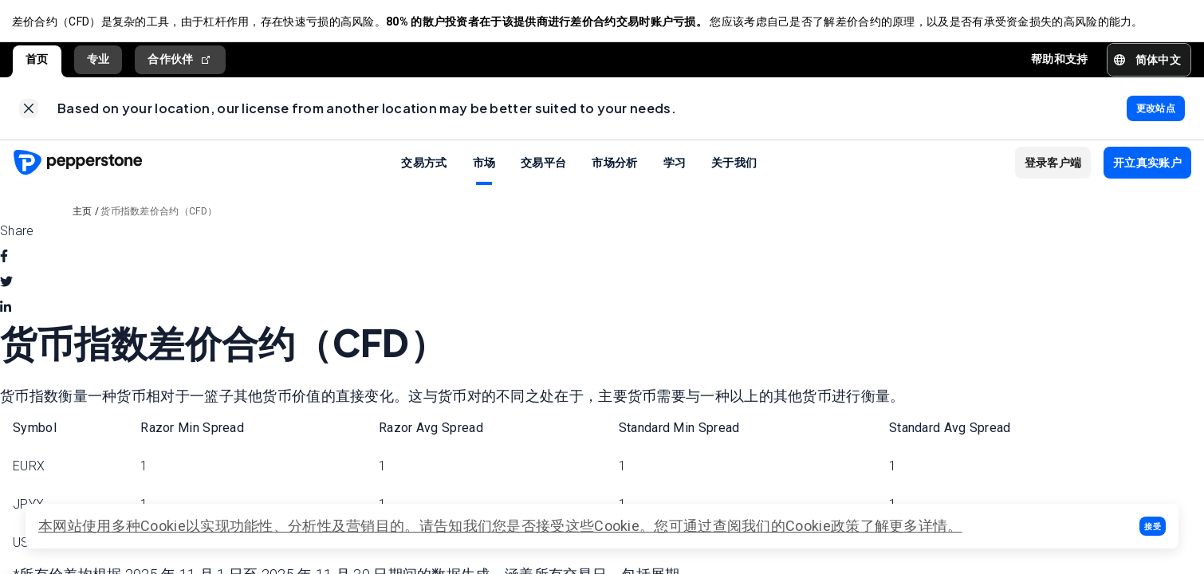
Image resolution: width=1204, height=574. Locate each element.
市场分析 (614, 166)
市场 (484, 166)
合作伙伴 (180, 62)
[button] (1152, 526)
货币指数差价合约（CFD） (158, 215)
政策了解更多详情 (889, 525)
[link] (28, 111)
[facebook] (4, 260)
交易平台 (543, 166)
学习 (675, 166)
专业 (98, 61)
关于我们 (734, 166)
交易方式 (424, 166)
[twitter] (6, 286)
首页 (37, 61)
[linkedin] (5, 311)
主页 (82, 215)
